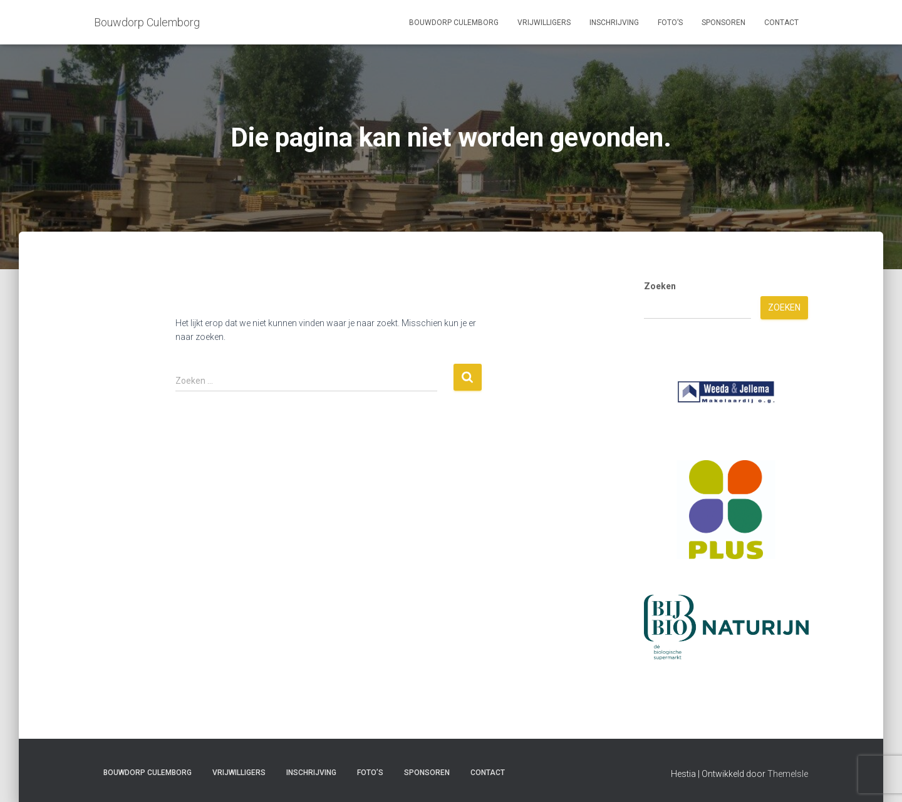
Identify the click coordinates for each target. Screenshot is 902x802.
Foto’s (670, 22)
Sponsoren (723, 22)
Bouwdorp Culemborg (454, 22)
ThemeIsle (787, 774)
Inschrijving (614, 22)
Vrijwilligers (544, 22)
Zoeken (660, 286)
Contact (781, 22)
